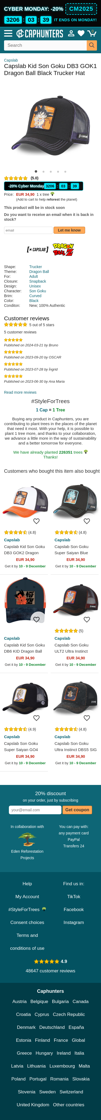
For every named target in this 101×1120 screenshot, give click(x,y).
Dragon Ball (39, 271)
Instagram (74, 922)
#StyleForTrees (27, 909)
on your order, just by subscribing (50, 796)
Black (34, 300)
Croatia (23, 1014)
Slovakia (81, 1079)
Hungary (44, 1053)
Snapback (37, 281)
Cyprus (41, 1014)
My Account (27, 896)
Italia (79, 1053)
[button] (36, 171)
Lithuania (36, 1066)
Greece (24, 1053)
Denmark (26, 1027)
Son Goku (37, 291)
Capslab (11, 60)
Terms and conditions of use (27, 942)
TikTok (74, 896)
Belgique (39, 1001)
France (61, 1040)
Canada (80, 1001)
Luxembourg (62, 1066)
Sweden (47, 1091)
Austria (19, 1001)
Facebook (74, 909)
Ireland (64, 1053)
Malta (84, 1066)
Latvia (17, 1066)
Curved (35, 296)
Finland (42, 1040)
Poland (18, 1079)
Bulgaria (60, 1001)
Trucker (35, 267)
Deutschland (52, 1027)
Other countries (68, 1104)
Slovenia (26, 1091)
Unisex (35, 286)
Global (78, 1040)
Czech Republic (69, 1014)
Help (27, 883)
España (76, 1027)
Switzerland (71, 1091)
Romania (59, 1079)
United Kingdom (33, 1104)
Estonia (23, 1040)
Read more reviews (20, 392)
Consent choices (27, 922)
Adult (33, 276)
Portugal (37, 1079)
